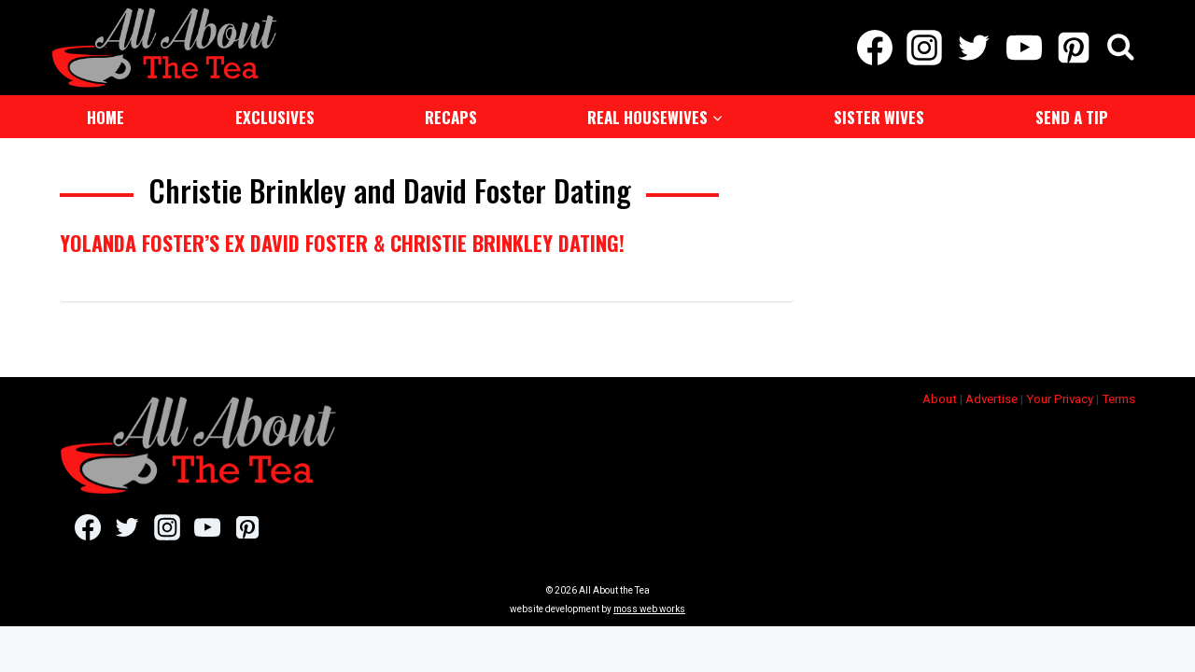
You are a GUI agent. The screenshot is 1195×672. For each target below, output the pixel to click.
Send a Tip (1071, 115)
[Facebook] (874, 46)
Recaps (451, 115)
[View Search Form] (1121, 47)
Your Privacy (1059, 397)
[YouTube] (1023, 46)
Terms (1118, 397)
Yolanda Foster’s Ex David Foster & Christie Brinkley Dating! (342, 241)
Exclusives (275, 115)
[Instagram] (924, 46)
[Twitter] (974, 46)
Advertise (991, 397)
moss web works (649, 607)
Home (105, 115)
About (939, 397)
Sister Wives (879, 115)
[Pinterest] (1073, 46)
